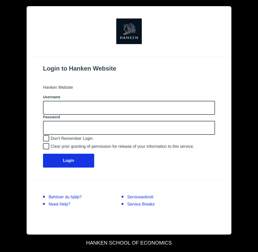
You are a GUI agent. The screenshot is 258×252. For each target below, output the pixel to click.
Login (68, 160)
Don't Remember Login (72, 138)
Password (51, 117)
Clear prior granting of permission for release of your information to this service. (122, 146)
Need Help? (59, 204)
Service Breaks (141, 204)
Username (51, 97)
